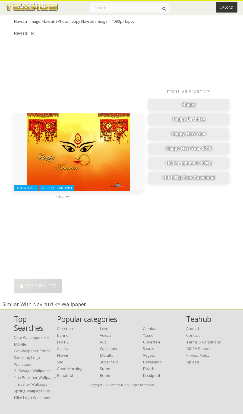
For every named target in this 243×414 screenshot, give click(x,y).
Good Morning (69, 368)
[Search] (164, 8)
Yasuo (148, 335)
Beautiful (65, 375)
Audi (103, 342)
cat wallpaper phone (32, 350)
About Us (194, 328)
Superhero (109, 362)
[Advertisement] (78, 76)
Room (105, 375)
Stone (105, 368)
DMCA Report (198, 348)
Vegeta (149, 355)
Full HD (63, 342)
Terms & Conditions (203, 342)
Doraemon (152, 362)
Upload (226, 7)
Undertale (151, 342)
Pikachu (150, 368)
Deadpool (151, 375)
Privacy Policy (197, 355)
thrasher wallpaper (31, 384)
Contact (193, 335)
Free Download (38, 285)
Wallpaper (109, 348)
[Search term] (129, 8)
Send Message (26, 187)
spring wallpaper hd (32, 391)
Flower (63, 355)
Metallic (106, 355)
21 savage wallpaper (32, 370)
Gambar (150, 328)
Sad (60, 362)
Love (104, 328)
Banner (63, 335)
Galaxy (62, 348)
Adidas (105, 335)
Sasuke (149, 348)
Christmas (66, 328)
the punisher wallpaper (35, 377)
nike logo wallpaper (32, 397)
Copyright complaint (56, 187)
